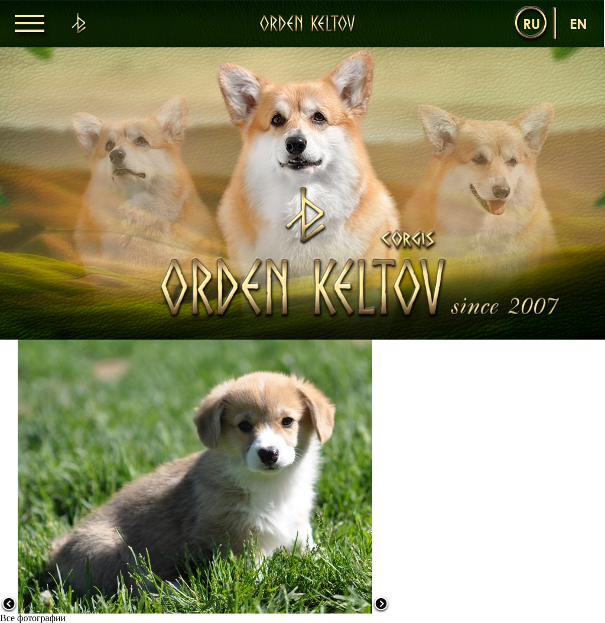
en (578, 23)
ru (531, 23)
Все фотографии (33, 618)
